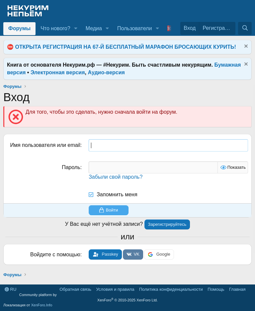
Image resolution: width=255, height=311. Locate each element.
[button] (75, 28)
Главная (237, 289)
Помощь (216, 289)
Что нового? (55, 28)
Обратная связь (75, 289)
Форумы (19, 28)
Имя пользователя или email (45, 145)
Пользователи (134, 28)
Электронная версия (58, 72)
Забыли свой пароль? (115, 177)
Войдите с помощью (55, 254)
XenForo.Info (41, 305)
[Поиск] (245, 28)
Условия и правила (115, 289)
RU (10, 289)
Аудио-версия (106, 72)
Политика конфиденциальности (171, 289)
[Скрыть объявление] (245, 46)
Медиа (94, 28)
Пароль (71, 167)
